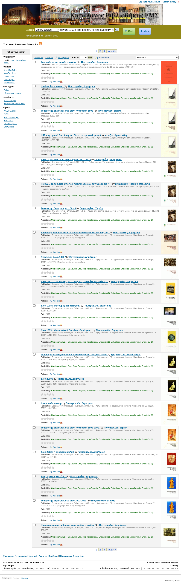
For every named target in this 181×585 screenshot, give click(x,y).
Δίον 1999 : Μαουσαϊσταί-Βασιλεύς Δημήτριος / (67, 330)
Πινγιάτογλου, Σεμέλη (109, 110)
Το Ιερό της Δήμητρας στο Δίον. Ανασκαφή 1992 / (68, 110)
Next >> (111, 51)
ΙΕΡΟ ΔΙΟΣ (8, 120)
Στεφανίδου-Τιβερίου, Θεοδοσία (132, 184)
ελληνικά (24, 578)
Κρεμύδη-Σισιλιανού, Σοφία (126, 354)
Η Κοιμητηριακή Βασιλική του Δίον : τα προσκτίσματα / (71, 135)
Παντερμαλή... (10, 76)
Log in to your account (149, 2)
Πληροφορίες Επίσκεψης (71, 556)
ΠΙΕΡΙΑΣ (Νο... (10, 124)
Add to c (57, 81)
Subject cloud (51, 36)
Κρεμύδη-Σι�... (10, 70)
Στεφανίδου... (9, 83)
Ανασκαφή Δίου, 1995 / (53, 257)
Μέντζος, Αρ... (10, 73)
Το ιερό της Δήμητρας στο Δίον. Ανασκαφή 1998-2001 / (71, 427)
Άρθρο (6, 90)
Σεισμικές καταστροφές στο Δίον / (59, 62)
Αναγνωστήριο (10, 101)
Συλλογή (53, 556)
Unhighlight (63, 57)
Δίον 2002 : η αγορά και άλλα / (57, 452)
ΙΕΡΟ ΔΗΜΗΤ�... (11, 117)
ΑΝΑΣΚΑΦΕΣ (10, 111)
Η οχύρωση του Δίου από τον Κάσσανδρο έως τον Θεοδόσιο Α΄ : (76, 184)
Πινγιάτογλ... (9, 79)
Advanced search (34, 36)
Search (30, 30)
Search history (169, 2)
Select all (38, 57)
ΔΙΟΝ (6, 114)
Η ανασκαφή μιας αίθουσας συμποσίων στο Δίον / (68, 525)
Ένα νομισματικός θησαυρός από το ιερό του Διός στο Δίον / (74, 354)
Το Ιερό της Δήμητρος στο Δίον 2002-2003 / (64, 500)
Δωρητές (43, 556)
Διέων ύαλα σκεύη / (52, 403)
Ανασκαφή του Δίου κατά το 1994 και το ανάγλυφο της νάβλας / (75, 232)
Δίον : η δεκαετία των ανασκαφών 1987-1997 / (66, 159)
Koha (177, 580)
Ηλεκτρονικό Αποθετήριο (14, 104)
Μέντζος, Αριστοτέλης (116, 135)
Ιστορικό (33, 556)
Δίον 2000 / (47, 378)
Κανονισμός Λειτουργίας (15, 556)
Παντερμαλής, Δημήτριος (95, 62)
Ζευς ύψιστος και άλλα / (54, 476)
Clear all (49, 57)
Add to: (76, 57)
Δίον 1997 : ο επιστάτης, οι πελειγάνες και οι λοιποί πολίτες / (74, 281)
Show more (9, 127)
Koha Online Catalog (11, 30)
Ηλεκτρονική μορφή (12, 93)
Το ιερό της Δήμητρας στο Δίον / (58, 208)
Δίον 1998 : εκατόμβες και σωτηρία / (61, 305)
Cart (130, 31)
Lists (144, 31)
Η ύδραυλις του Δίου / (53, 86)
